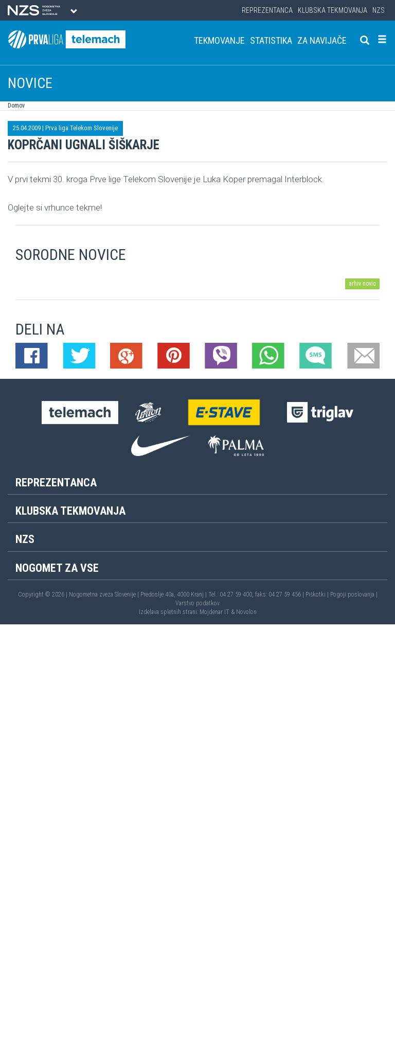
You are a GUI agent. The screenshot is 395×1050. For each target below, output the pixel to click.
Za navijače (322, 40)
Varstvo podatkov (197, 603)
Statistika (271, 40)
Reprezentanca (267, 10)
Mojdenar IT (214, 612)
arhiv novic (362, 283)
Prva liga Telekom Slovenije (81, 128)
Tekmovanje (219, 40)
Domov (16, 105)
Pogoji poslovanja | (354, 594)
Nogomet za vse (57, 568)
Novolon (246, 612)
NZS (378, 10)
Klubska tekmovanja (332, 10)
